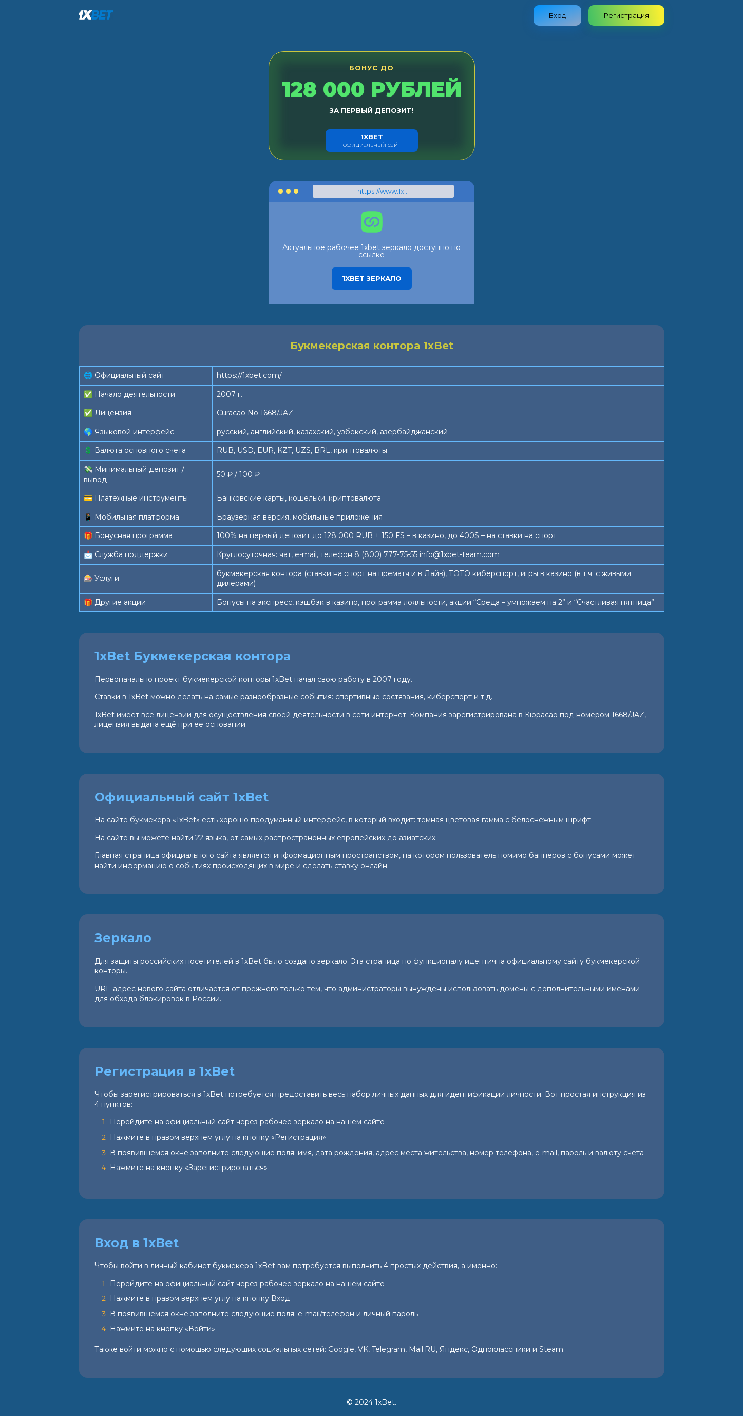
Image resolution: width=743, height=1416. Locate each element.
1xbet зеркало (372, 278)
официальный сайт (372, 140)
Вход (557, 15)
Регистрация (626, 15)
